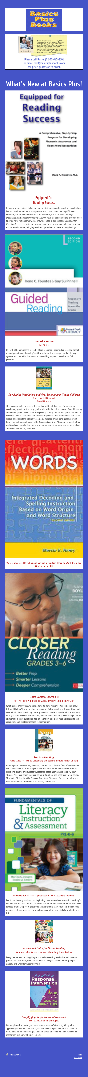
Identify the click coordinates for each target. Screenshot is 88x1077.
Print (10, 1055)
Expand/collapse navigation (44, 4)
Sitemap (18, 1055)
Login (79, 1055)
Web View (78, 1057)
